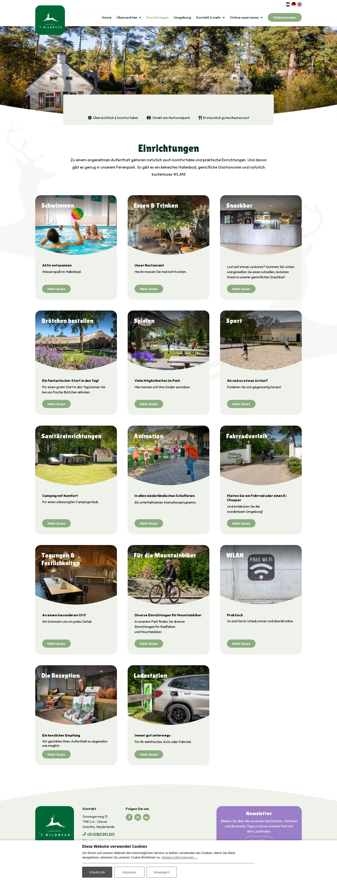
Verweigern (161, 872)
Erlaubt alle (97, 872)
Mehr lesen (56, 289)
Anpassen (129, 872)
